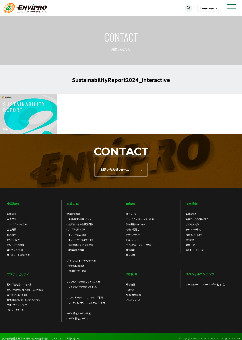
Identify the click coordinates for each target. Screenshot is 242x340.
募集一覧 (190, 244)
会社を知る (191, 214)
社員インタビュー (194, 234)
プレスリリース (133, 299)
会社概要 (11, 229)
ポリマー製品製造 (77, 234)
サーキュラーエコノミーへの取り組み (204, 284)
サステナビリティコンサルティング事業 (86, 302)
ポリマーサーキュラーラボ (81, 239)
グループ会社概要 (15, 244)
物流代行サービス (77, 270)
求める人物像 (192, 224)
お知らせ (131, 274)
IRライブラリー (133, 234)
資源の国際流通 (76, 265)
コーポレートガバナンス (18, 254)
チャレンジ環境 (193, 229)
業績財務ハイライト (135, 224)
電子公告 (130, 254)
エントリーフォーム (194, 249)
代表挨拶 (11, 214)
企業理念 (11, 219)
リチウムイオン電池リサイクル (82, 286)
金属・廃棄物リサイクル (79, 219)
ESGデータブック (15, 309)
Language (207, 8)
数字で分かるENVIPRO (197, 219)
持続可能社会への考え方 (19, 284)
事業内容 (73, 203)
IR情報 (130, 203)
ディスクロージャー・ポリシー (140, 244)
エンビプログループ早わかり (140, 219)
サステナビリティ (18, 274)
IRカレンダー (132, 239)
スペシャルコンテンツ (200, 274)
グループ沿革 (13, 239)
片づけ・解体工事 (76, 229)
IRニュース (131, 214)
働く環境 (190, 239)
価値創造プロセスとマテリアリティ (23, 299)
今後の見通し (132, 229)
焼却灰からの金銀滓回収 (80, 224)
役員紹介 (11, 234)
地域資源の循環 (76, 249)
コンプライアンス (15, 249)
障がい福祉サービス (78, 318)
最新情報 (130, 284)
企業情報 (13, 203)
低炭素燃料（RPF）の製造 (80, 244)
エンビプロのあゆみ (17, 224)
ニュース (130, 289)
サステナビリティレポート (19, 304)
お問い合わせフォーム (114, 170)
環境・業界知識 (133, 294)
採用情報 (192, 203)
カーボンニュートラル (17, 294)
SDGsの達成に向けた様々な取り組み (25, 289)
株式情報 (130, 249)
